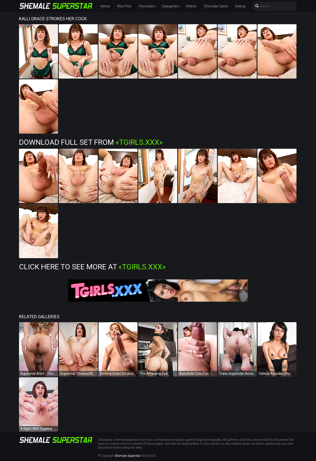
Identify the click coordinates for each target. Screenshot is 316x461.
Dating (240, 6)
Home (105, 6)
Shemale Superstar (128, 456)
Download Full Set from (91, 142)
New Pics (124, 6)
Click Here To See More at (92, 266)
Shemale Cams (216, 6)
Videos (191, 6)
